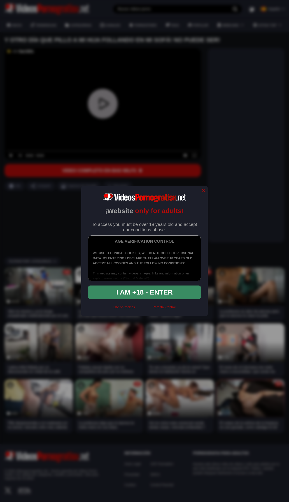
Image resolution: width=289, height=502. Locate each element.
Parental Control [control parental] (164, 307)
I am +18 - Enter (144, 292)
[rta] (143, 309)
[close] (203, 191)
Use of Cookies (124, 307)
